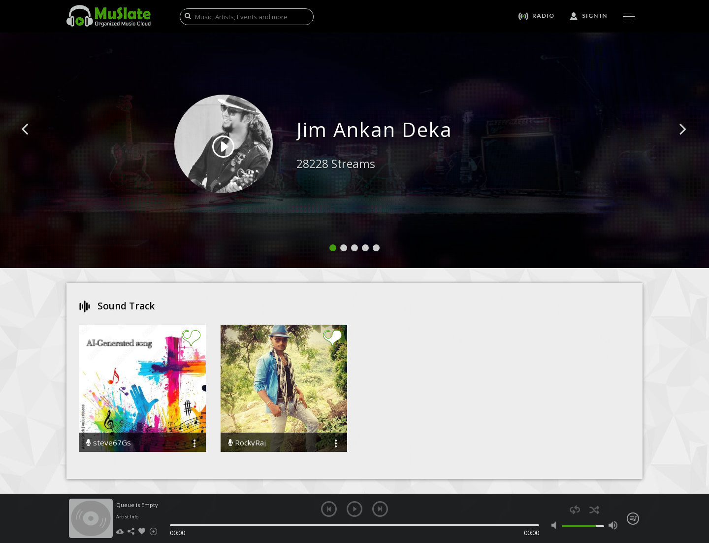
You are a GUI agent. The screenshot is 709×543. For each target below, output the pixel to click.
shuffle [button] (594, 510)
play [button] (354, 509)
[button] (36, 143)
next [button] (380, 509)
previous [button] (329, 509)
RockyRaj (247, 443)
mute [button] (556, 525)
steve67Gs (108, 443)
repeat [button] (575, 510)
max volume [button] (613, 525)
